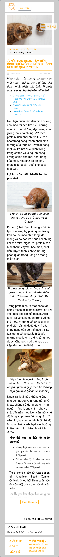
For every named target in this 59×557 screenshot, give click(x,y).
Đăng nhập (24, 8)
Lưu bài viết (45, 519)
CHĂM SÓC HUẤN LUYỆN (22, 49)
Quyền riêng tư (36, 551)
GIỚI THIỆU (16, 541)
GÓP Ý (13, 546)
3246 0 (30, 519)
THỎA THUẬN (37, 541)
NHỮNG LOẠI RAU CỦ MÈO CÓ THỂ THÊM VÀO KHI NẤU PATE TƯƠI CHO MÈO (29, 99)
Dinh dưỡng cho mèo (23, 52)
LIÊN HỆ (14, 551)
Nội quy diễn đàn (37, 547)
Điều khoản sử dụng (39, 544)
